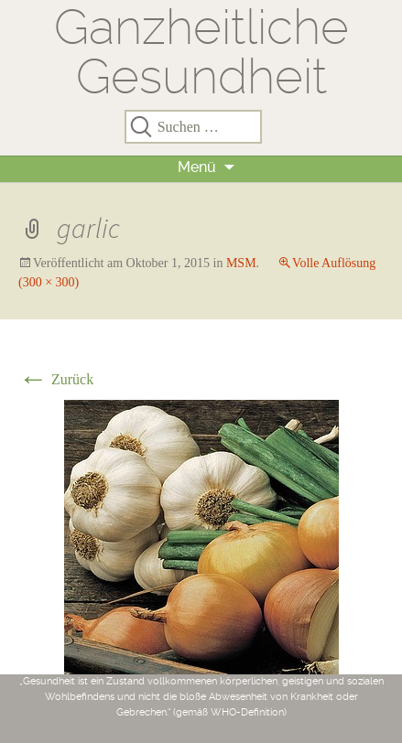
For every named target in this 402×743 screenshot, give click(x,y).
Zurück (55, 379)
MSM (241, 263)
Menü (197, 167)
